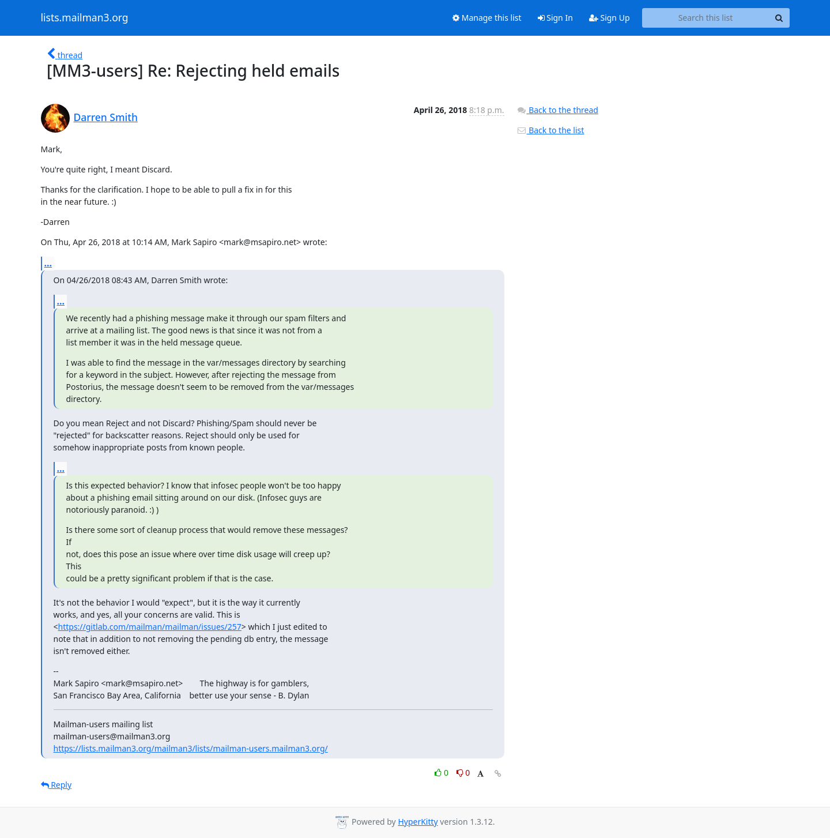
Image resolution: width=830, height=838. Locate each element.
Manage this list (487, 17)
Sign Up (609, 17)
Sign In (555, 17)
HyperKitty (417, 821)
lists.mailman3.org (85, 18)
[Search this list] (705, 18)
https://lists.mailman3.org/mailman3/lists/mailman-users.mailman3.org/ (191, 748)
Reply (56, 784)
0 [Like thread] (442, 772)
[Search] (779, 18)
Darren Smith (106, 117)
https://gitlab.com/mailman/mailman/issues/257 (150, 626)
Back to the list (550, 130)
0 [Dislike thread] (463, 772)
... (48, 263)
